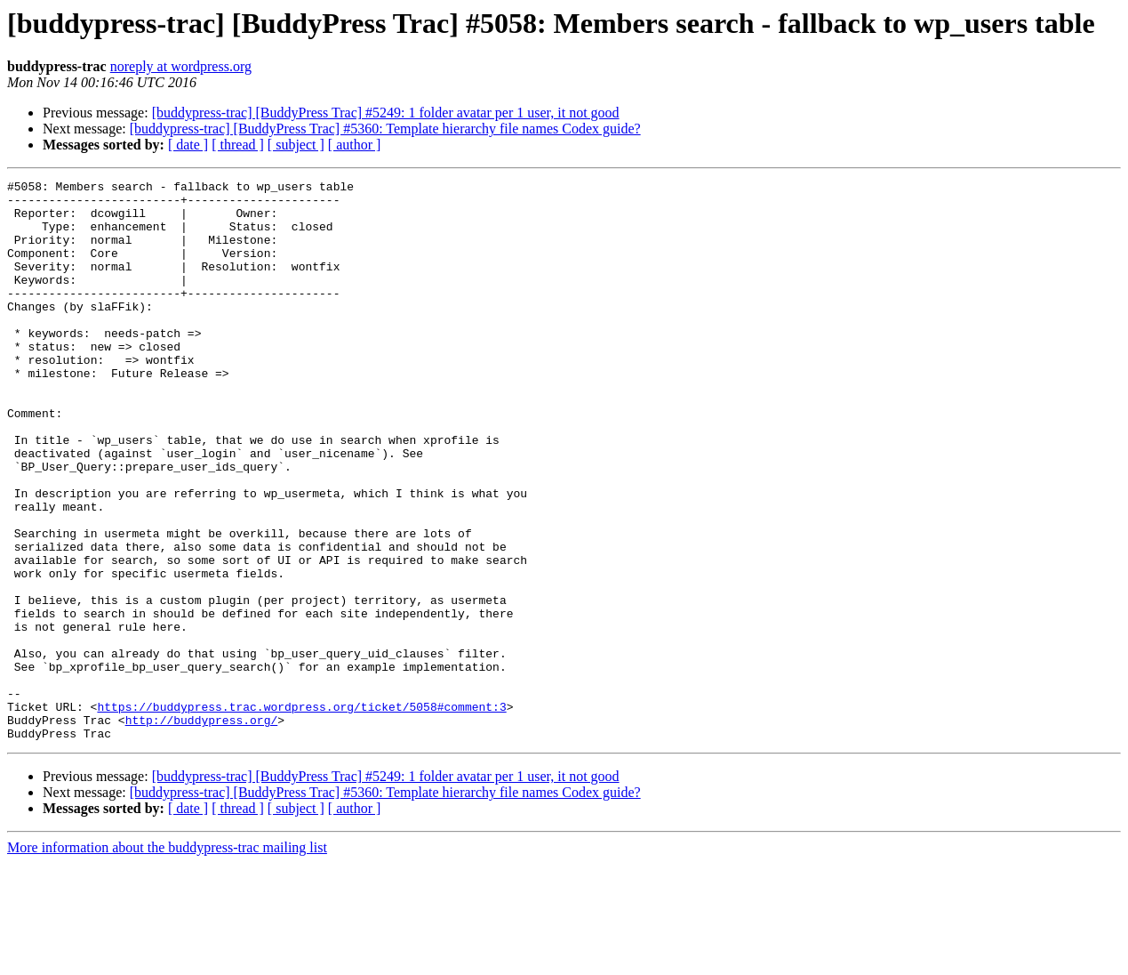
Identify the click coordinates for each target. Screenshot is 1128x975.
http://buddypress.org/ (201, 829)
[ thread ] (238, 144)
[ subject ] (296, 144)
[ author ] (354, 144)
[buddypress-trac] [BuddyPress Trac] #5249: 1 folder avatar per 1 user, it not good (386, 112)
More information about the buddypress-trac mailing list (167, 959)
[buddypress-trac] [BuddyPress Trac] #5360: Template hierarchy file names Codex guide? (385, 128)
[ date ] (188, 144)
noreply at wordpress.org (181, 66)
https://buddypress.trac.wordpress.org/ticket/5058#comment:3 (301, 813)
